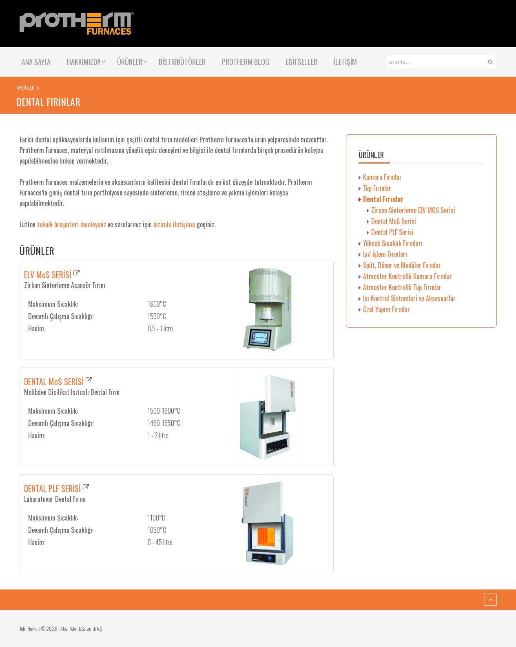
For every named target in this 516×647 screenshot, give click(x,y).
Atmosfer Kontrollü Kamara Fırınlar (407, 276)
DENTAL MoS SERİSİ (54, 381)
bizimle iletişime (174, 224)
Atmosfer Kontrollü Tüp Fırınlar (402, 287)
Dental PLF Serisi (392, 232)
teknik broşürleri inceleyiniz (71, 224)
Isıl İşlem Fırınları (385, 254)
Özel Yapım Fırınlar (386, 309)
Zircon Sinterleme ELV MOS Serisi (413, 210)
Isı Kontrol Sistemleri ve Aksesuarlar (409, 298)
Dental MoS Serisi (393, 221)
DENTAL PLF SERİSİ (52, 488)
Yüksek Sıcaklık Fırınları (393, 243)
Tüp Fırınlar (377, 188)
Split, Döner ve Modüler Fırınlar (402, 265)
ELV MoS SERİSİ (47, 274)
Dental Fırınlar (383, 199)
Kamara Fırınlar (382, 177)
